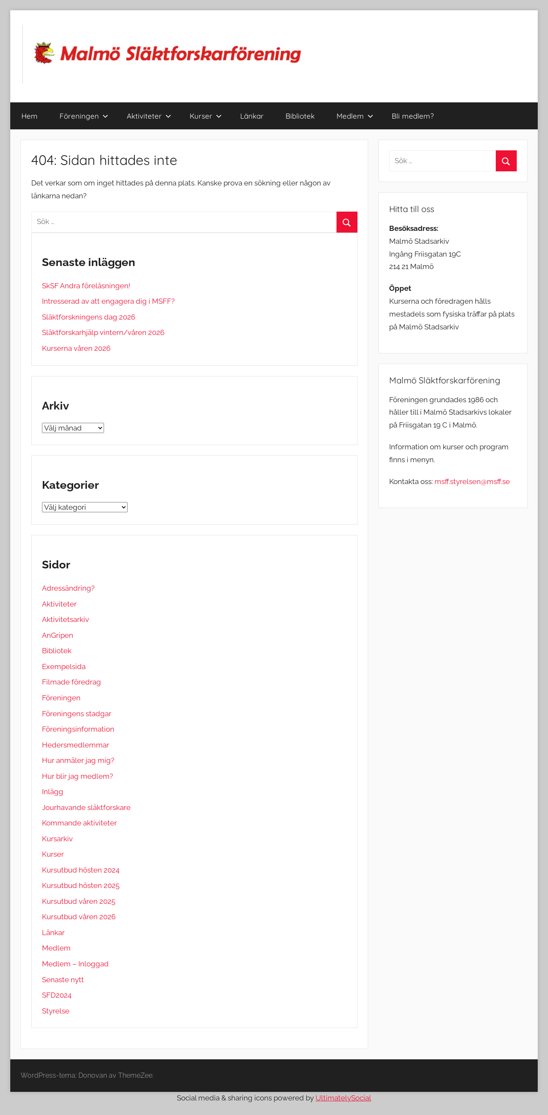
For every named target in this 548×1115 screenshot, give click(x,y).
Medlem (355, 115)
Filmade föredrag (71, 682)
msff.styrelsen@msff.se (472, 481)
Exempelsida (64, 666)
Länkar (252, 115)
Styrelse (55, 1011)
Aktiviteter (149, 115)
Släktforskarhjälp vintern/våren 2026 (103, 332)
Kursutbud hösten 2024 (80, 870)
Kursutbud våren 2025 (78, 901)
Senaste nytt (63, 979)
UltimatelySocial (343, 1098)
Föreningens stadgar (76, 713)
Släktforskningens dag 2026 (88, 317)
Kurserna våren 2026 (76, 348)
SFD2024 (56, 995)
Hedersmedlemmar (75, 745)
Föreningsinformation (78, 729)
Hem (29, 115)
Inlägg (52, 791)
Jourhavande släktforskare (86, 807)
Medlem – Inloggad (75, 964)
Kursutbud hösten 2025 (80, 885)
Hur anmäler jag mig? (78, 760)
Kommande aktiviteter (79, 823)
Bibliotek (300, 115)
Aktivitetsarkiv (65, 619)
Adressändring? (68, 588)
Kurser (206, 115)
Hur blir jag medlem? (77, 776)
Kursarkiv (57, 838)
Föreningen (84, 115)
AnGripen (57, 635)
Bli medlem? (413, 115)
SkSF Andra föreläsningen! (86, 285)
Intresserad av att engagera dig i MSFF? (108, 301)
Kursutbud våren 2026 (79, 916)
